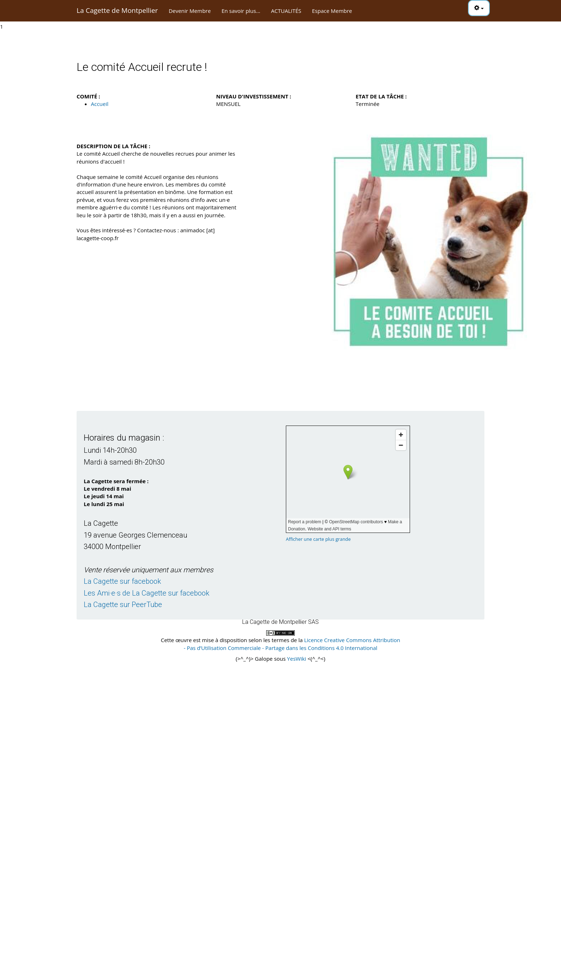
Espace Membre (332, 10)
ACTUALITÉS (286, 10)
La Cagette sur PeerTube (123, 604)
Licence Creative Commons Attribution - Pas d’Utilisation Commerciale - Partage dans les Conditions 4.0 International (292, 643)
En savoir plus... (240, 10)
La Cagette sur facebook (122, 581)
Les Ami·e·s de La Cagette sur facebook (146, 593)
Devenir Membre (190, 10)
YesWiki (296, 658)
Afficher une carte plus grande (318, 539)
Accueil (99, 103)
